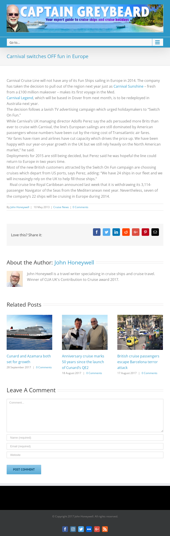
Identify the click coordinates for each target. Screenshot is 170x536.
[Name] (85, 437)
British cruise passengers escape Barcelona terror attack (138, 362)
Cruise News (61, 207)
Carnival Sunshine (128, 86)
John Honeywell (19, 207)
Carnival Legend (20, 97)
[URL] (85, 455)
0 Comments (80, 207)
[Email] (85, 446)
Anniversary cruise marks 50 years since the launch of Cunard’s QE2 (83, 362)
